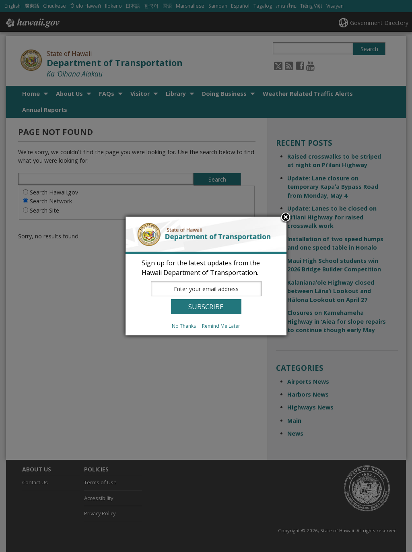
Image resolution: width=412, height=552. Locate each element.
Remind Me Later (221, 326)
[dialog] (206, 276)
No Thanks (184, 326)
